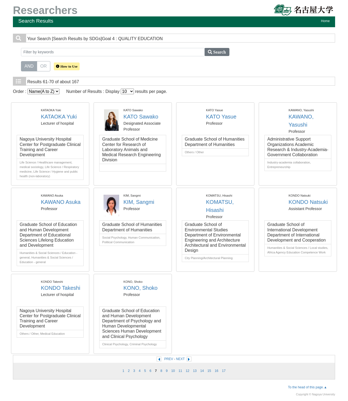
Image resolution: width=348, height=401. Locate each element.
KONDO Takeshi (60, 288)
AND (29, 65)
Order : (36, 91)
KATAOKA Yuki (59, 117)
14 (202, 371)
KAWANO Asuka (60, 202)
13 (195, 371)
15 (209, 371)
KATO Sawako (140, 117)
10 (173, 371)
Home (325, 21)
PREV (168, 359)
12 (188, 371)
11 (180, 371)
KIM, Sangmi (138, 202)
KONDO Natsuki (308, 202)
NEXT (180, 359)
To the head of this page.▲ (307, 387)
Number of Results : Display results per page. (116, 91)
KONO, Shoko (140, 288)
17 (224, 371)
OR (43, 65)
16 (216, 371)
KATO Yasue (221, 117)
